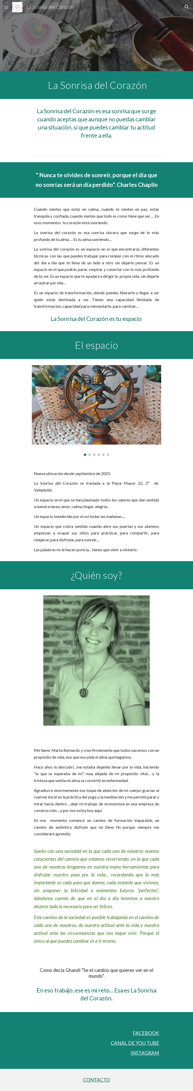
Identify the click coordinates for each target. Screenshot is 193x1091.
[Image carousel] (96, 410)
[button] (6, 7)
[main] (96, 85)
